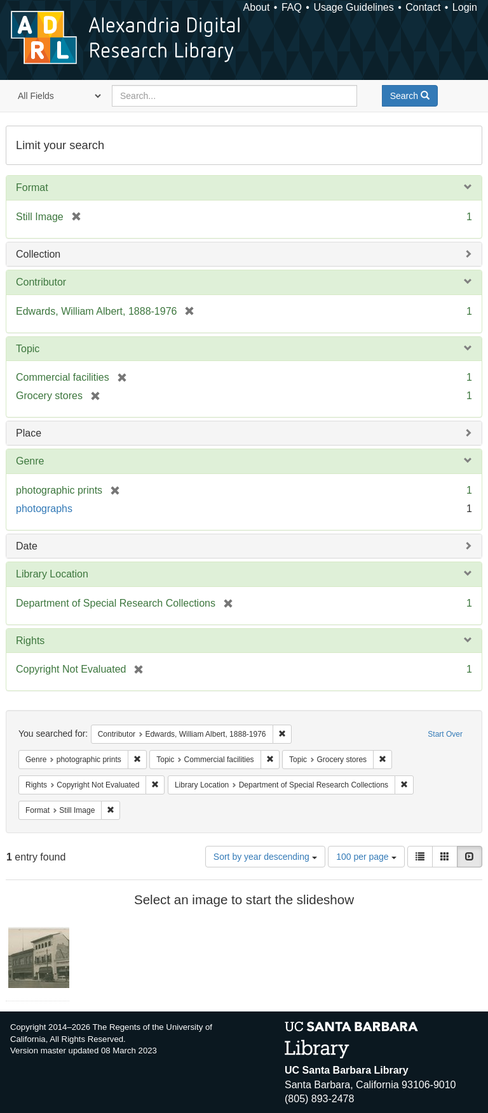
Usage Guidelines (353, 7)
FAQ (291, 7)
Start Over (445, 734)
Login (464, 7)
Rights (30, 640)
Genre (30, 461)
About (256, 7)
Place (28, 433)
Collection (38, 254)
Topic (27, 348)
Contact (422, 7)
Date (26, 546)
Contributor (41, 282)
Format (32, 187)
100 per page (366, 857)
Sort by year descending (265, 857)
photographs (44, 508)
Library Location (52, 574)
